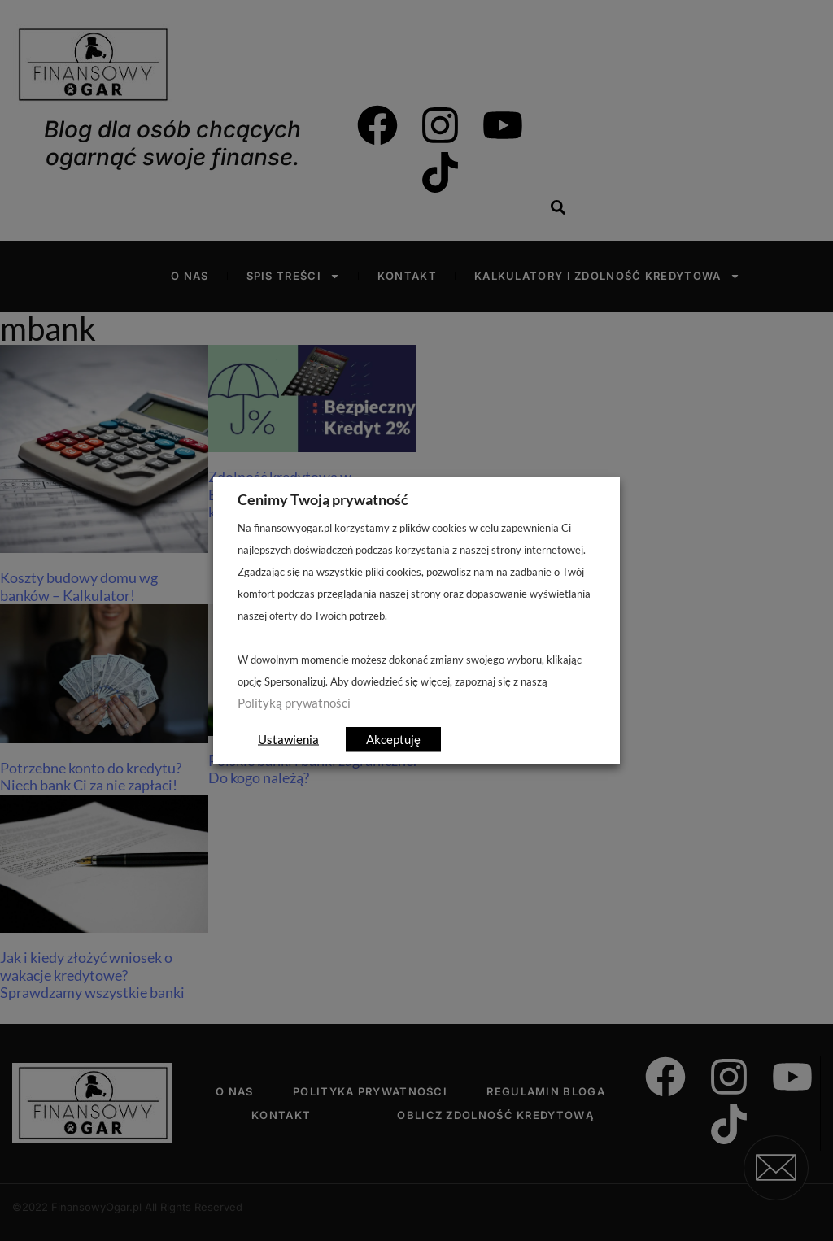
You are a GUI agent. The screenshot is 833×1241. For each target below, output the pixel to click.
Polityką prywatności (294, 703)
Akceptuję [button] (393, 739)
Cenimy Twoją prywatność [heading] (323, 499)
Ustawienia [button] (288, 739)
